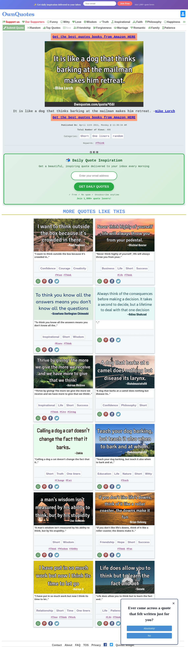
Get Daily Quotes (94, 194)
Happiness (173, 22)
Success (142, 278)
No (149, 634)
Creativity (79, 278)
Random (35, 27)
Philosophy (154, 22)
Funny (54, 22)
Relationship (44, 620)
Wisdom (92, 22)
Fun (130, 559)
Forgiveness (104, 27)
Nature (127, 483)
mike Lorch (165, 113)
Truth (105, 22)
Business (108, 278)
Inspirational (122, 22)
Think (100, 149)
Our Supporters (34, 22)
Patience (169, 27)
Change (60, 490)
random (118, 142)
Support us (12, 22)
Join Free (125, 3)
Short (84, 142)
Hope (121, 552)
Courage (64, 278)
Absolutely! (149, 627)
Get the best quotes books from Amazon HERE (94, 37)
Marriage (122, 27)
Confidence (48, 278)
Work (73, 627)
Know (59, 353)
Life (120, 278)
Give (63, 422)
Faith (139, 22)
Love (78, 22)
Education (104, 483)
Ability (74, 559)
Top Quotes (53, 27)
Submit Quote (15, 27)
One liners (100, 142)
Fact (69, 490)
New (68, 27)
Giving (72, 422)
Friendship (84, 27)
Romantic (139, 27)
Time (70, 620)
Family (155, 27)
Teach (125, 490)
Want (59, 285)
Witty (66, 22)
